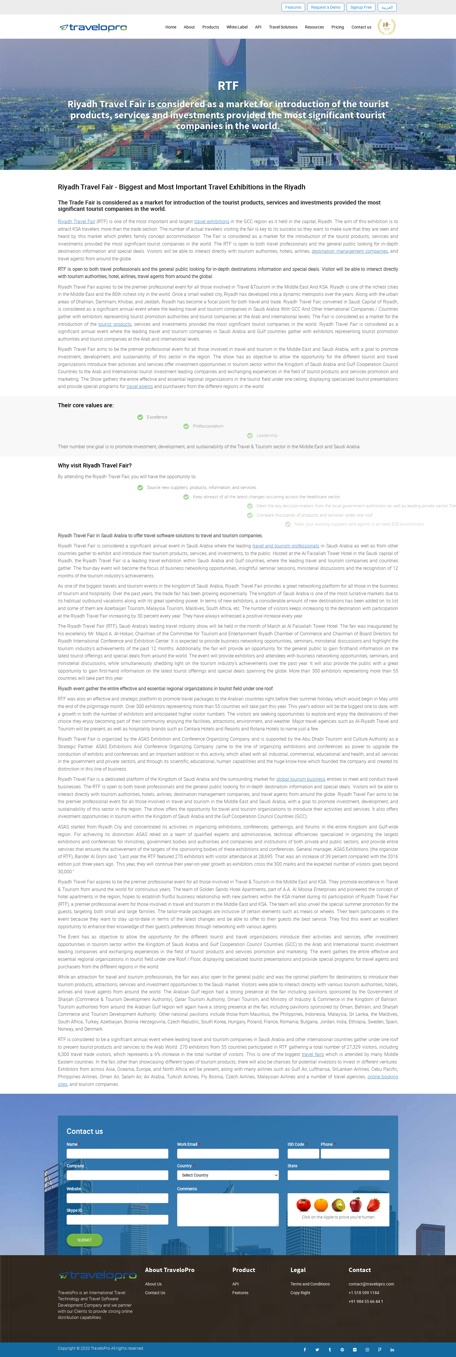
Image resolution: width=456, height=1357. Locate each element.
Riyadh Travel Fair (76, 221)
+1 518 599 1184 (364, 1292)
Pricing (338, 27)
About (189, 27)
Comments (187, 1188)
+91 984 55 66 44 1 (366, 1301)
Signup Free (361, 7)
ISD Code (297, 1144)
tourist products (114, 324)
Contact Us (155, 1292)
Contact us (361, 27)
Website (74, 1188)
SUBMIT (84, 1240)
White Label (237, 27)
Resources (314, 27)
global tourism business (301, 779)
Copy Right (300, 1292)
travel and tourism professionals (285, 546)
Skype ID (74, 1210)
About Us (153, 1284)
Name (73, 1144)
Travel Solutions (283, 27)
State (292, 1166)
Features (293, 7)
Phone (328, 1144)
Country (186, 1166)
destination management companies (350, 251)
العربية (387, 7)
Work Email (188, 1144)
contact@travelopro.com (371, 1284)
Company (75, 1166)
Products (210, 27)
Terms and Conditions (310, 1284)
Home (170, 27)
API (258, 27)
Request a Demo (326, 7)
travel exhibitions (211, 221)
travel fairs (313, 1054)
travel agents (140, 386)
